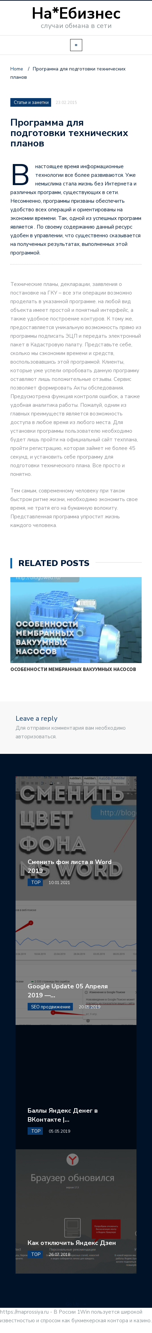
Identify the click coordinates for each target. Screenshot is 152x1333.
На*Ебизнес (76, 13)
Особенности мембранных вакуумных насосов (73, 669)
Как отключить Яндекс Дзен (72, 1243)
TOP (35, 883)
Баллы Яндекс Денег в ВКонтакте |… (63, 1115)
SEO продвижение (50, 1007)
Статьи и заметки (31, 102)
